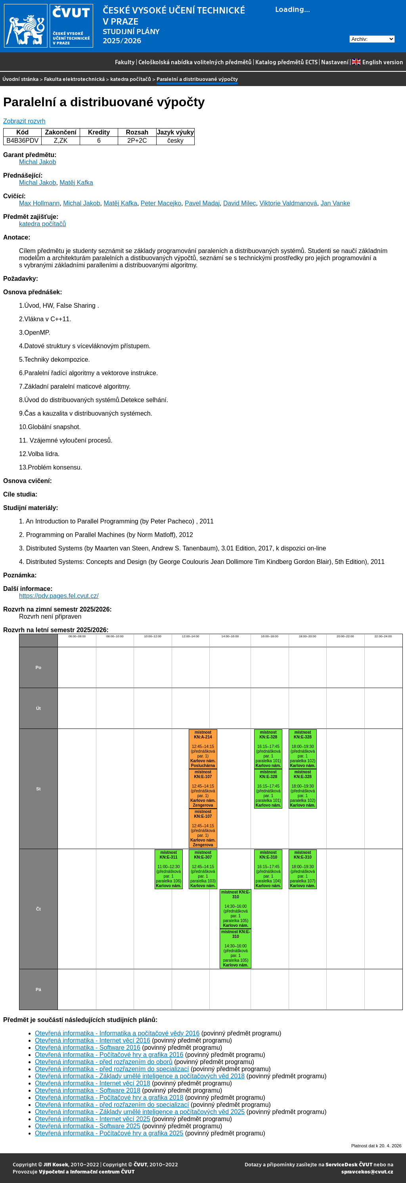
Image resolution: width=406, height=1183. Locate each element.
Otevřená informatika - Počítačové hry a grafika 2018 (109, 1097)
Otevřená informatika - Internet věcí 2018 (92, 1083)
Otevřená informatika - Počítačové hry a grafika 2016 (109, 1054)
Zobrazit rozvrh (24, 121)
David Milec (239, 203)
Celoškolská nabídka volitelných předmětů (195, 61)
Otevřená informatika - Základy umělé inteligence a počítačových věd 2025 (140, 1111)
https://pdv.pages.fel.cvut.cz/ (59, 595)
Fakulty (125, 61)
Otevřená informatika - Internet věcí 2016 (92, 1040)
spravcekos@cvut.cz (367, 1171)
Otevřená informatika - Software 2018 (87, 1090)
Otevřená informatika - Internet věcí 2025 (92, 1119)
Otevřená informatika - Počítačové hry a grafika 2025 (109, 1133)
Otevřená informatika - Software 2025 (87, 1126)
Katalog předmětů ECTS (286, 61)
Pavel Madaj (202, 203)
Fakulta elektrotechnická (74, 79)
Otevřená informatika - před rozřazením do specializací (112, 1069)
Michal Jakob (37, 162)
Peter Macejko (161, 203)
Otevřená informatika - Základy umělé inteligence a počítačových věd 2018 (140, 1076)
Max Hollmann (39, 203)
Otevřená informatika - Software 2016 (87, 1047)
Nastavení (335, 61)
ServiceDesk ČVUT (349, 1164)
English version (377, 61)
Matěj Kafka (76, 182)
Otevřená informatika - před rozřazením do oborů (103, 1061)
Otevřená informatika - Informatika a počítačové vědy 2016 (117, 1033)
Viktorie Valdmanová (288, 203)
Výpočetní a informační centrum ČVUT (86, 1171)
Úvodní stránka (20, 79)
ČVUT (140, 1164)
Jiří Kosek (56, 1164)
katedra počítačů (130, 79)
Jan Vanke (335, 203)
